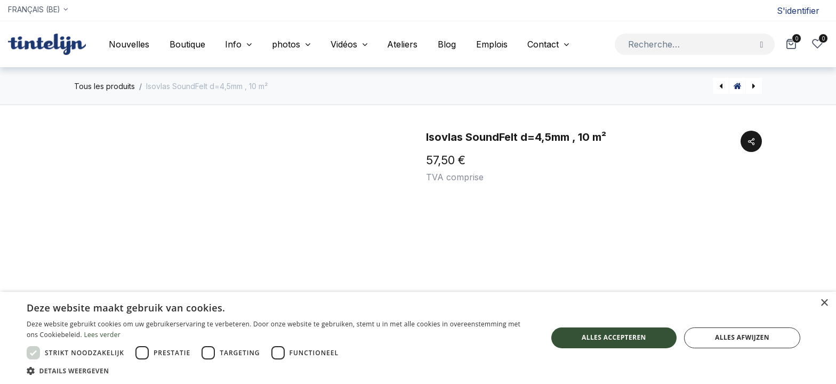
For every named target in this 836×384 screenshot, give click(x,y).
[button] (279, 370)
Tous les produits (104, 86)
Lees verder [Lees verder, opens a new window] (102, 334)
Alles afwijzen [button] (742, 337)
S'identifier (798, 10)
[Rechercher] (762, 44)
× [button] (824, 303)
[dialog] (418, 338)
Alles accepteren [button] (614, 337)
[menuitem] (129, 44)
